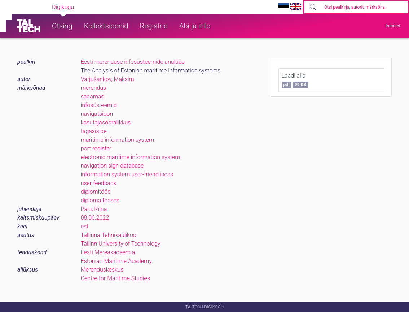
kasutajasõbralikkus (106, 122)
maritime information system (117, 139)
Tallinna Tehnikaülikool (109, 235)
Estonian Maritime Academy (116, 261)
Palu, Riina (94, 209)
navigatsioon (97, 113)
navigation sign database (112, 165)
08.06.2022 (95, 217)
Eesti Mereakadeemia (108, 252)
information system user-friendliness (127, 174)
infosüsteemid (99, 105)
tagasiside (94, 131)
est (85, 226)
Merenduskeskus (102, 269)
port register (96, 148)
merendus (93, 87)
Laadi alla (295, 80)
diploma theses (100, 200)
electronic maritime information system (130, 157)
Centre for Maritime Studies (115, 278)
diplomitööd (96, 191)
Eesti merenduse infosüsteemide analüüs (133, 61)
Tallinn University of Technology (120, 243)
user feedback (98, 183)
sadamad (93, 96)
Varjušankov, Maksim (107, 79)
